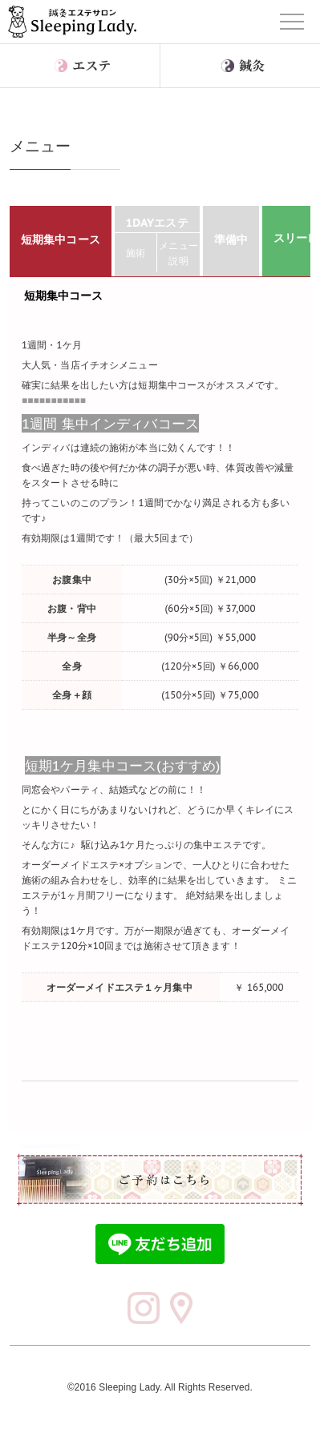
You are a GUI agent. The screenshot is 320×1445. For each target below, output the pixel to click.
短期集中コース (63, 295)
